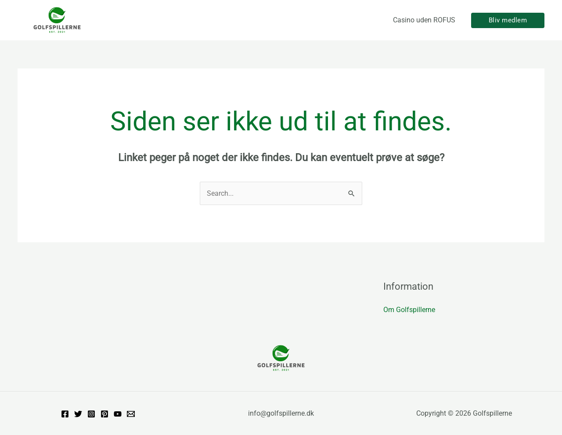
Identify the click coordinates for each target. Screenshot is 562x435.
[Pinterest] (104, 414)
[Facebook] (65, 414)
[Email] (131, 414)
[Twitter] (78, 414)
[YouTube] (118, 414)
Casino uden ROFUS (424, 20)
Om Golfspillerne (409, 310)
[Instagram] (91, 414)
